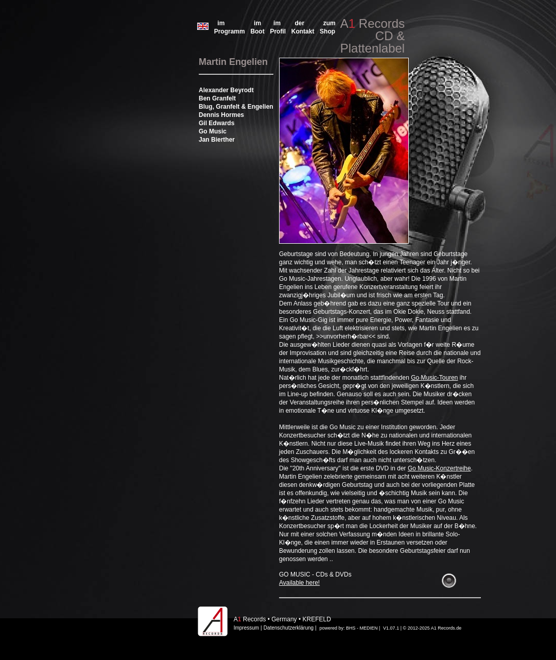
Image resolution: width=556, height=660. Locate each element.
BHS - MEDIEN (362, 628)
